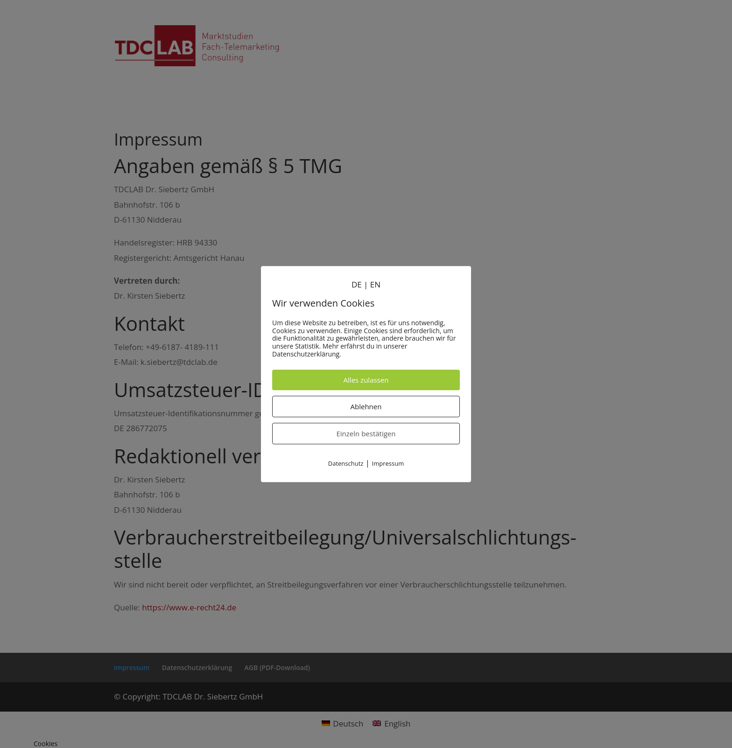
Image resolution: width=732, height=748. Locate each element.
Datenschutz (346, 463)
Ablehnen (366, 406)
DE (357, 284)
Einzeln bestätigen (366, 433)
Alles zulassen (366, 379)
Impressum (388, 463)
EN (375, 284)
